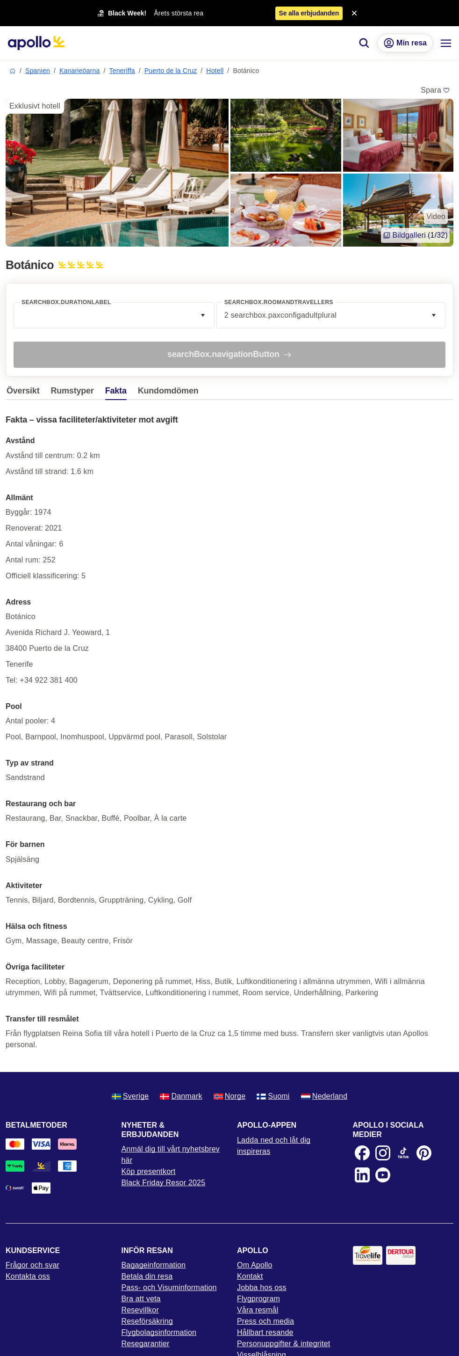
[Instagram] (382, 1153)
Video (435, 216)
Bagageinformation (154, 1265)
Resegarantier (146, 1344)
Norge (230, 1096)
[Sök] (364, 43)
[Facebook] (362, 1153)
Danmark (181, 1096)
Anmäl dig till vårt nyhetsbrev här (171, 1154)
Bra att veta (141, 1299)
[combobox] (114, 315)
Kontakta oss (28, 1276)
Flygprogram (258, 1299)
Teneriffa (122, 70)
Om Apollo (255, 1265)
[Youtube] (382, 1175)
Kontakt (250, 1276)
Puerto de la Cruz (170, 70)
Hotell (214, 70)
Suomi (273, 1096)
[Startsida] (36, 43)
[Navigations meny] (446, 43)
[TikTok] (403, 1153)
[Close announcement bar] (354, 13)
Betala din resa (147, 1276)
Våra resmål (257, 1310)
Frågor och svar (32, 1265)
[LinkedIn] (362, 1175)
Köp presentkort (149, 1171)
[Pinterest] (424, 1153)
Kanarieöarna (79, 70)
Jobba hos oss (262, 1287)
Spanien (37, 70)
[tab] (25, 393)
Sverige (130, 1096)
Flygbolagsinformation (159, 1332)
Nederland (324, 1096)
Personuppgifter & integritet (283, 1344)
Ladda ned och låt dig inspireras (273, 1145)
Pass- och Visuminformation (169, 1287)
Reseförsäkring (147, 1321)
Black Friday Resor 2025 (164, 1183)
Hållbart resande (265, 1332)
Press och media (265, 1321)
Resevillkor (140, 1310)
